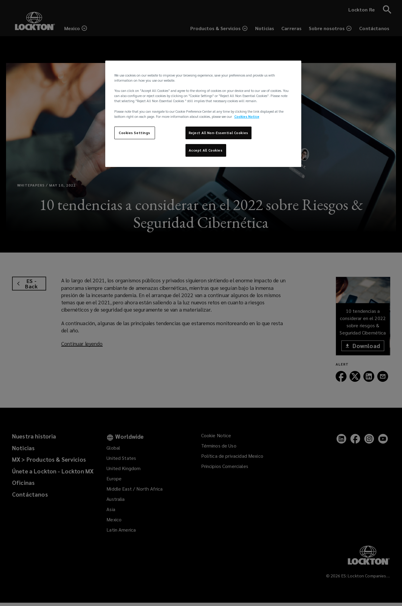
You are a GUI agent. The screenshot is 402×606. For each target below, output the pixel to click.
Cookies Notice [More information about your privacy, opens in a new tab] (246, 116)
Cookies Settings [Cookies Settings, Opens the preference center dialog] (134, 132)
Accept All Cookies (205, 150)
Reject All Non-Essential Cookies (218, 132)
